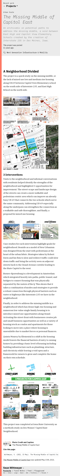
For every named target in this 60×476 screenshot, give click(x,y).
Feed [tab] (30, 471)
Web (27, 473)
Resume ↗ (45, 473)
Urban (10, 473)
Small (22, 473)
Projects (11, 6)
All (4, 473)
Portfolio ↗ (35, 473)
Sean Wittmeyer (12, 467)
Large (16, 473)
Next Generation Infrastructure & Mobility (27, 52)
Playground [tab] (39, 471)
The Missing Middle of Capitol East (16, 460)
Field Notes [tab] (19, 471)
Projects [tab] (7, 471)
